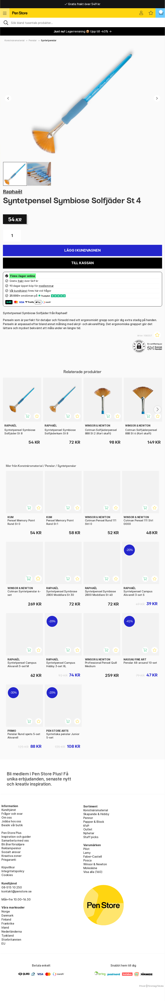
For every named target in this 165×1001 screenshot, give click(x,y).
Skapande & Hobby (96, 814)
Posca (87, 860)
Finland (6, 919)
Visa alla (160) (92, 872)
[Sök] (82, 22)
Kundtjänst (8, 810)
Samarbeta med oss (15, 840)
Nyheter (88, 833)
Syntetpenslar (48, 40)
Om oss (6, 817)
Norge (5, 911)
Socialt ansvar (11, 852)
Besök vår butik (12, 825)
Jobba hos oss (11, 821)
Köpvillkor (8, 867)
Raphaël (12, 191)
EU (3, 943)
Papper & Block (93, 821)
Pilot (86, 849)
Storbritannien (11, 939)
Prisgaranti (8, 859)
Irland (5, 927)
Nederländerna (11, 931)
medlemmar (46, 285)
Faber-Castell (92, 856)
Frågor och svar (11, 813)
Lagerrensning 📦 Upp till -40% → (83, 31)
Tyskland (7, 935)
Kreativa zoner (11, 856)
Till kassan (82, 263)
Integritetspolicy (12, 871)
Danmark (7, 915)
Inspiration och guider (16, 836)
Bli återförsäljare (12, 844)
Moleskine (90, 868)
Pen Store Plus (11, 833)
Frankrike (7, 923)
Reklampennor (11, 848)
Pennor (88, 818)
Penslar (33, 40)
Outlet (87, 829)
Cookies (7, 875)
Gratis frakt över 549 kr (82, 4)
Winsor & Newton (95, 864)
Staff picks (90, 837)
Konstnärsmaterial (14, 40)
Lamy (87, 853)
